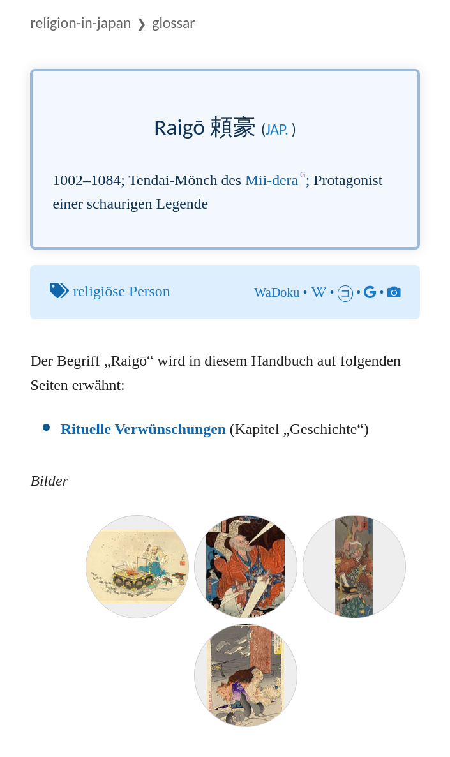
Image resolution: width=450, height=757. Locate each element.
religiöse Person (121, 291)
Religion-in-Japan (80, 22)
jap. (277, 130)
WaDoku (276, 292)
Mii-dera (271, 180)
